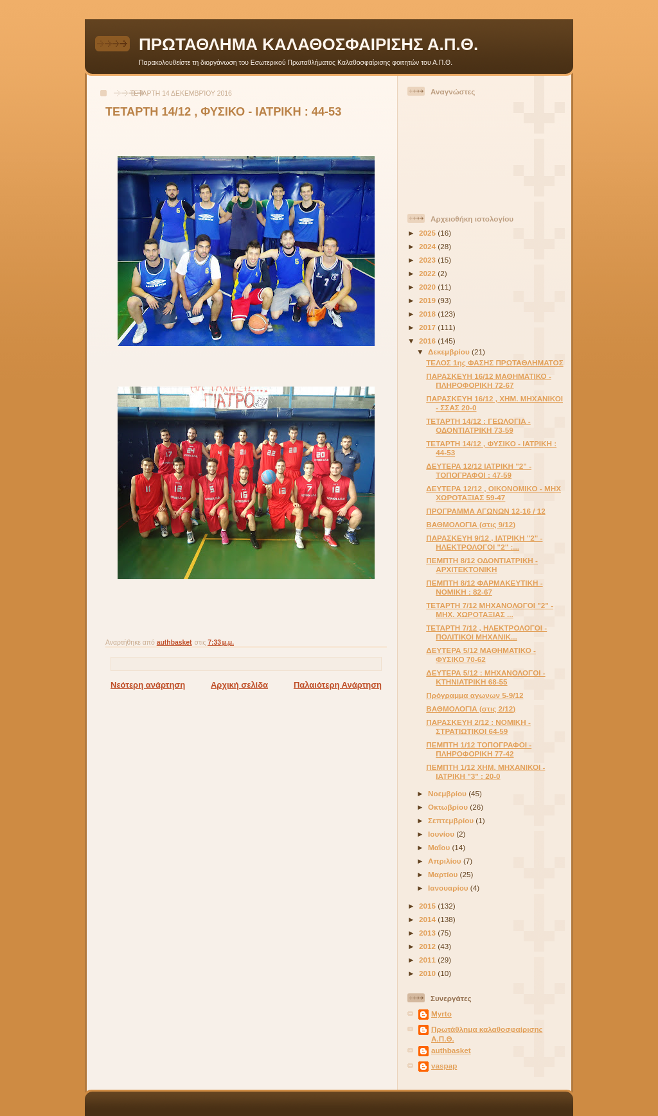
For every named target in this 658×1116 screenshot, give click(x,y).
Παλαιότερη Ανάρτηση (338, 685)
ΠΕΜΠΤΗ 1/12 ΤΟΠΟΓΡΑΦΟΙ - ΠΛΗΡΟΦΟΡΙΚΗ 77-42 (478, 749)
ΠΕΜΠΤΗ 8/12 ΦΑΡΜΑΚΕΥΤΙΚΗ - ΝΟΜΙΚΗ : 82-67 (484, 587)
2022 (428, 273)
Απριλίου (445, 861)
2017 (428, 327)
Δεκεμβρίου (450, 351)
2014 (428, 919)
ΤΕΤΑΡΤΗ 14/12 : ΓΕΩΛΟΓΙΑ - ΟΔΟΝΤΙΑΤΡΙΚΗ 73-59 (478, 425)
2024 (428, 246)
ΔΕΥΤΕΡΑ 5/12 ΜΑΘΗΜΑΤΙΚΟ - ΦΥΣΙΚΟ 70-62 (481, 654)
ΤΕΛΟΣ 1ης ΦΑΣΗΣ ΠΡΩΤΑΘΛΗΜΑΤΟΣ (494, 362)
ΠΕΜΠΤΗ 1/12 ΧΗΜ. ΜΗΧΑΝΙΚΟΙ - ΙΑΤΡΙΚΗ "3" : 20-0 (485, 771)
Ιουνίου (442, 834)
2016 (428, 340)
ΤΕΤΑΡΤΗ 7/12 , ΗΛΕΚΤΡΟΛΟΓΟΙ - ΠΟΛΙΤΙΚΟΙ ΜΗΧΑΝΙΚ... (486, 632)
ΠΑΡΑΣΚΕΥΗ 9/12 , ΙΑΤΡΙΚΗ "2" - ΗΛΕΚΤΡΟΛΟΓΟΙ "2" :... (484, 542)
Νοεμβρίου (448, 793)
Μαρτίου (443, 874)
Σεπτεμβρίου (452, 820)
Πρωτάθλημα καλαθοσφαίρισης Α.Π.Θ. (487, 1033)
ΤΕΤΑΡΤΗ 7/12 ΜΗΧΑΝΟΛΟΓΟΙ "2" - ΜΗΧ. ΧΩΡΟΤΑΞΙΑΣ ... (489, 609)
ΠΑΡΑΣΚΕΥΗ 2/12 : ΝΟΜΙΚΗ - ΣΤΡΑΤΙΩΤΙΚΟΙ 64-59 (478, 726)
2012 (428, 946)
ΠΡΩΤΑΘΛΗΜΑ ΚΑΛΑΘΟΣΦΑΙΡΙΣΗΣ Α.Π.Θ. (308, 44)
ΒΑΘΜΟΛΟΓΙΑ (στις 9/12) (470, 524)
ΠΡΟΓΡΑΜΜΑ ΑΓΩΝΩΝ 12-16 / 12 (485, 511)
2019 (428, 300)
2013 (428, 933)
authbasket (451, 1050)
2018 (428, 314)
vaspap (444, 1065)
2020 (428, 287)
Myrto (441, 1013)
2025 (428, 233)
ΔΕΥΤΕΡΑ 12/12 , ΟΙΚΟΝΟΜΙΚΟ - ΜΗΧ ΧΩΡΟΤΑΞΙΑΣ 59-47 (493, 492)
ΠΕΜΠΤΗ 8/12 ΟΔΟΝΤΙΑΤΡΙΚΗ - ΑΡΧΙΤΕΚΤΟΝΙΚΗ (482, 564)
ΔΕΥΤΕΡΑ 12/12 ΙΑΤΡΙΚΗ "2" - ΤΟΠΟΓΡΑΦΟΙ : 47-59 (478, 470)
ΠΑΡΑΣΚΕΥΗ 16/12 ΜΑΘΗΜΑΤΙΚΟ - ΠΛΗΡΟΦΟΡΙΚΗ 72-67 (488, 380)
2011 (428, 959)
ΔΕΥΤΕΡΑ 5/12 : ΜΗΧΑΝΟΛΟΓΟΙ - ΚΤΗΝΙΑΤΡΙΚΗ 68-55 (485, 677)
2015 (428, 906)
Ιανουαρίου (449, 888)
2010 (428, 973)
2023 (428, 260)
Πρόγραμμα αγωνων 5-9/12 (474, 695)
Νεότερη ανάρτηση (148, 685)
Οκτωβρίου (449, 807)
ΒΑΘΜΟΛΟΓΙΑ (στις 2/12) (470, 708)
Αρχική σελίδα (239, 685)
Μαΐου (440, 847)
